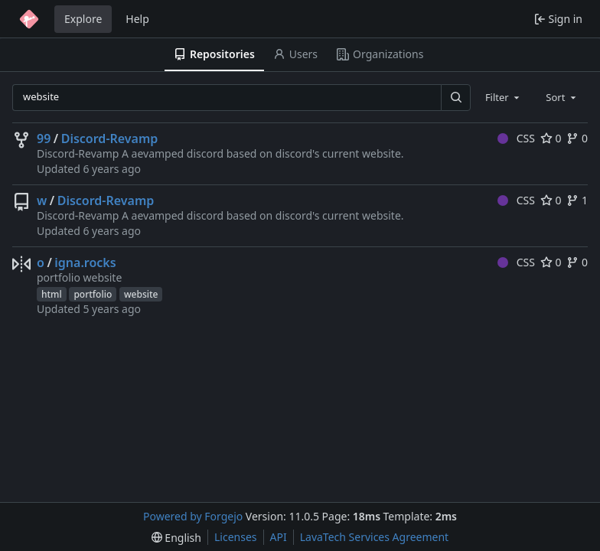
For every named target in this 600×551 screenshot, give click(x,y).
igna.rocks (85, 262)
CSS (516, 138)
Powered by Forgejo (193, 516)
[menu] (176, 537)
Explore (83, 18)
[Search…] (455, 97)
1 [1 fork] (577, 200)
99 (44, 138)
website (141, 294)
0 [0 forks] (577, 138)
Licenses (235, 537)
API (278, 537)
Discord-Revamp (109, 138)
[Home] (29, 19)
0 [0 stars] (551, 138)
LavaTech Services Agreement (374, 537)
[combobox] (503, 97)
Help (137, 18)
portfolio (92, 294)
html (51, 294)
